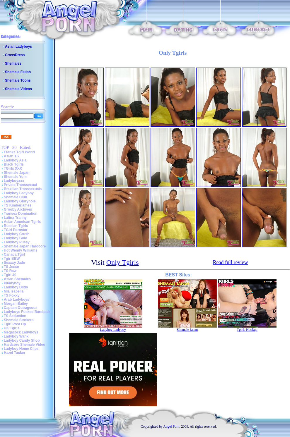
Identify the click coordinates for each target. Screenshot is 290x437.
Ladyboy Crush (16, 234)
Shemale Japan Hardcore (25, 246)
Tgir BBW (12, 259)
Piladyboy (12, 283)
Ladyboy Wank (16, 336)
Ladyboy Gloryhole (20, 201)
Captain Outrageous (20, 308)
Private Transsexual (20, 185)
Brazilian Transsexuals (23, 189)
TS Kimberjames (17, 205)
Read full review (230, 262)
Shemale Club (15, 197)
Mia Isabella (13, 291)
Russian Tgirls (16, 226)
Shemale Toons (18, 80)
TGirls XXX (13, 168)
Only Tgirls (122, 262)
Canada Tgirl (14, 254)
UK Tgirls (11, 328)
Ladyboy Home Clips (21, 349)
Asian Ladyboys (18, 46)
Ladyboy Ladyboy (19, 193)
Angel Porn (171, 426)
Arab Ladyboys (16, 299)
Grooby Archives (18, 209)
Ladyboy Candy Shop (22, 340)
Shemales (13, 63)
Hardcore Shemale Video (24, 345)
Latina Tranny (15, 218)
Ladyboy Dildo (16, 287)
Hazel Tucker (14, 353)
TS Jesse (11, 267)
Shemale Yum (15, 177)
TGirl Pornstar (16, 230)
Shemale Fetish (18, 72)
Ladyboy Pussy (17, 242)
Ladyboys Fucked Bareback (27, 312)
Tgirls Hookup (247, 330)
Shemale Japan (16, 173)
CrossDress (15, 55)
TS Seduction (15, 316)
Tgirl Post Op (15, 324)
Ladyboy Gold (15, 238)
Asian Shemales (17, 279)
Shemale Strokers (18, 320)
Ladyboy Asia (15, 160)
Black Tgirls (14, 164)
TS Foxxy (11, 295)
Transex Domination (20, 213)
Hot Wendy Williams (20, 250)
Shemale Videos (18, 89)
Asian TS (11, 156)
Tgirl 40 (10, 275)
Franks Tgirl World (19, 152)
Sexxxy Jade (14, 263)
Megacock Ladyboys (21, 332)
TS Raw (10, 271)
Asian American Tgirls (22, 222)
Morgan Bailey (16, 304)
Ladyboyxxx (14, 181)
